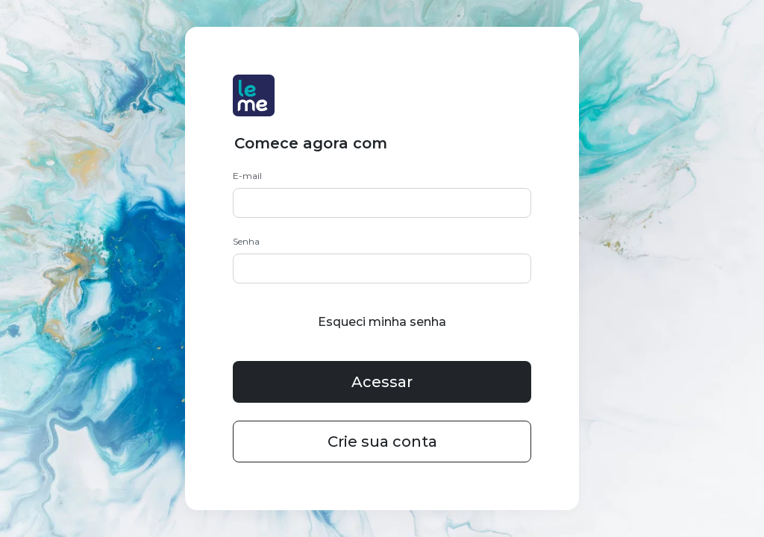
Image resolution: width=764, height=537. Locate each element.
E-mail (247, 175)
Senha (246, 241)
